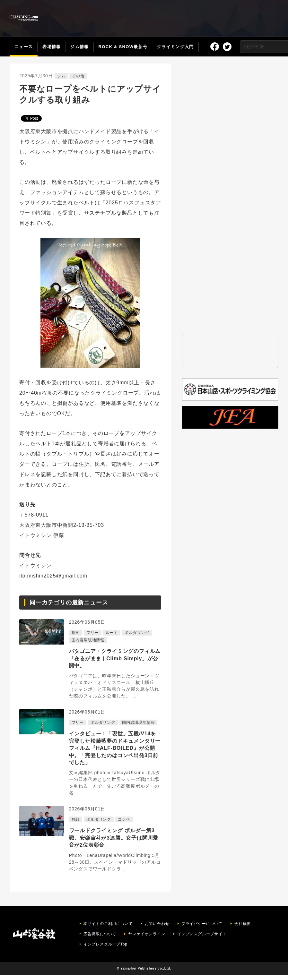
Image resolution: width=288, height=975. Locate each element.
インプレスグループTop (105, 944)
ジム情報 (79, 46)
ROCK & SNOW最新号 (123, 46)
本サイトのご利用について (108, 924)
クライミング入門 (175, 46)
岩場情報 (51, 46)
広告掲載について (99, 934)
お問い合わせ (157, 924)
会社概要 (242, 924)
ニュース (23, 46)
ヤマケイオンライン (146, 934)
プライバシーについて (202, 924)
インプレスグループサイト (202, 934)
